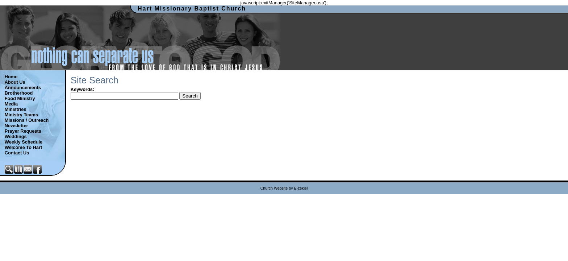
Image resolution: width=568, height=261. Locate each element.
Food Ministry (20, 98)
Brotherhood (19, 93)
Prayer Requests (23, 131)
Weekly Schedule (23, 142)
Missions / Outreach (27, 120)
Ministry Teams (21, 114)
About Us (15, 82)
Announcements (23, 87)
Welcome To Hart (23, 147)
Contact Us (17, 153)
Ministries (15, 109)
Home (11, 76)
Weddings (16, 136)
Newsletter (16, 125)
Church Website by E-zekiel (284, 188)
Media (11, 104)
